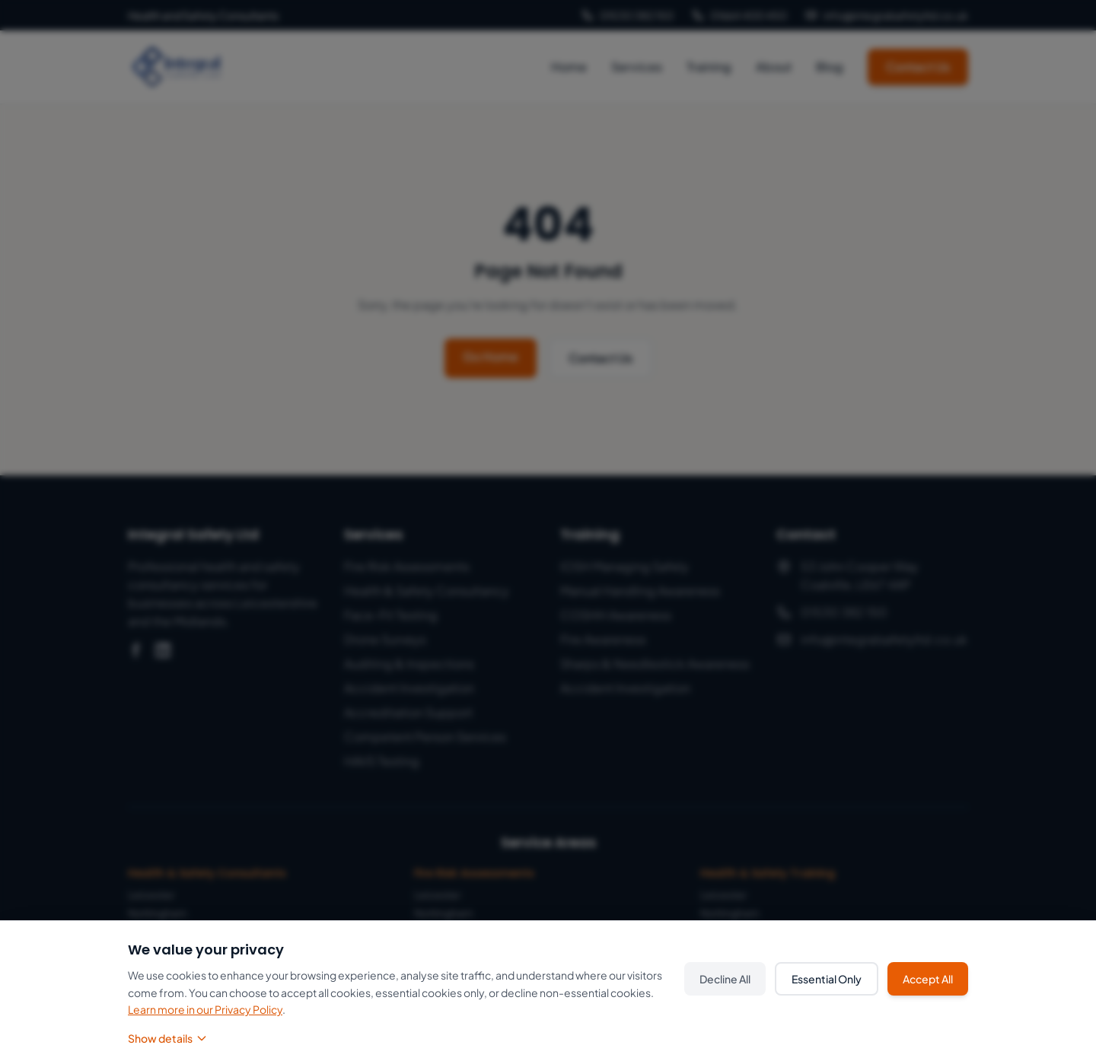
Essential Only (827, 979)
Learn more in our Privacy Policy (205, 1009)
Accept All (928, 979)
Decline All (724, 979)
